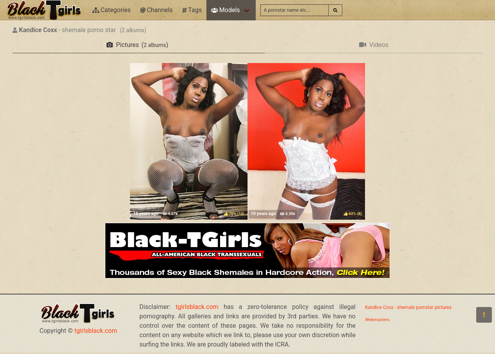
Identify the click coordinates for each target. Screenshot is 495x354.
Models (225, 10)
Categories (111, 10)
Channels (156, 10)
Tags (192, 10)
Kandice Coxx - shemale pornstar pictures (408, 307)
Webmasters (377, 319)
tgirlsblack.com (95, 330)
